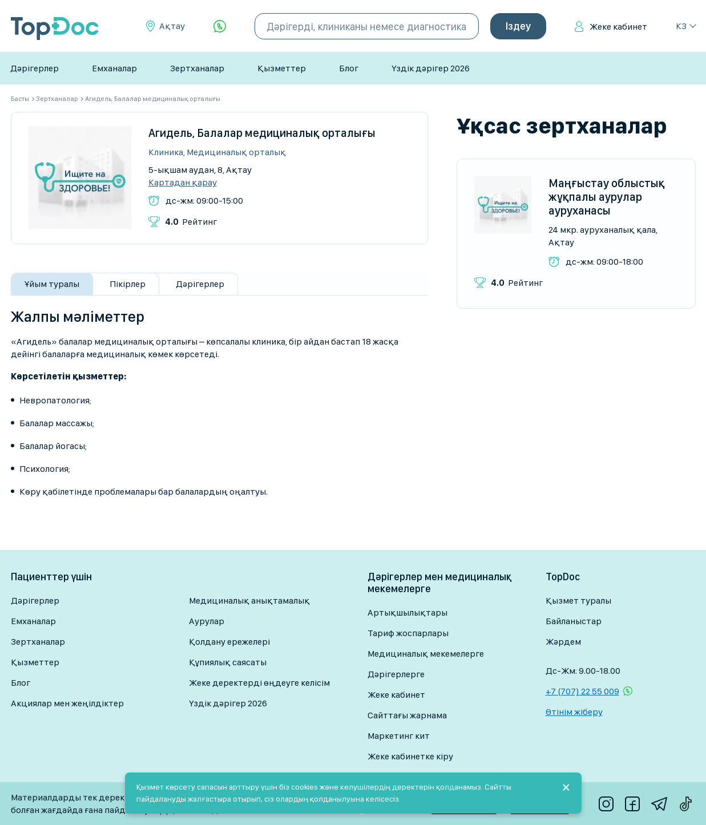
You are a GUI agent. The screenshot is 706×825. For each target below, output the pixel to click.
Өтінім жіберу (574, 711)
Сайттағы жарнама (407, 715)
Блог (348, 68)
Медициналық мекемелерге (426, 653)
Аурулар (206, 621)
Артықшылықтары (407, 612)
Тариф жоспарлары (408, 633)
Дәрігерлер (34, 68)
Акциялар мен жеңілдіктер (67, 703)
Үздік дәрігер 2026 (431, 68)
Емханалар (114, 68)
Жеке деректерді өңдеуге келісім (259, 682)
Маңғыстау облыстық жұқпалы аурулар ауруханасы (606, 196)
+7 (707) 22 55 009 (582, 691)
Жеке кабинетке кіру (410, 756)
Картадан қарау (182, 182)
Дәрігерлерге (396, 674)
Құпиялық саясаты (228, 662)
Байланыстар (574, 621)
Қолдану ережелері (229, 641)
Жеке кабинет (618, 26)
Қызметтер (281, 68)
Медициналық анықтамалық (249, 600)
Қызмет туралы (578, 600)
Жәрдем (563, 641)
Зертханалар (197, 68)
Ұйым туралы (52, 283)
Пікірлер (128, 283)
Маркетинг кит (399, 735)
